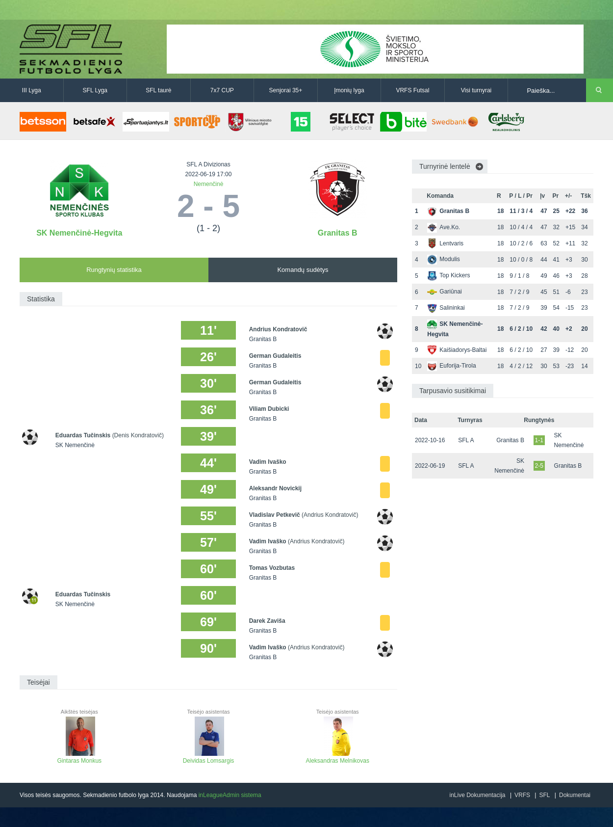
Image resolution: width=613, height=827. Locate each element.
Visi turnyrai (476, 90)
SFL (544, 795)
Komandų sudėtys (302, 269)
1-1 (539, 440)
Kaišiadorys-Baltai (456, 350)
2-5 (539, 465)
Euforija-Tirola (451, 365)
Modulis (443, 259)
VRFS (522, 795)
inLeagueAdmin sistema (230, 795)
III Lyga (31, 90)
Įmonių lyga (349, 90)
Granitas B (338, 233)
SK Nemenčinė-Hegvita (79, 233)
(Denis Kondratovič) (138, 435)
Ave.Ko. (443, 227)
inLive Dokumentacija (477, 795)
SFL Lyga (95, 90)
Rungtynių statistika (114, 269)
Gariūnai (444, 291)
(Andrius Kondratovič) (330, 514)
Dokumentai (574, 795)
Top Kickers (448, 275)
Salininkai (445, 307)
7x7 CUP (222, 90)
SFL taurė (158, 90)
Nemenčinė (209, 184)
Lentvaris (445, 243)
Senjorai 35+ (286, 90)
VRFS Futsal (412, 90)
